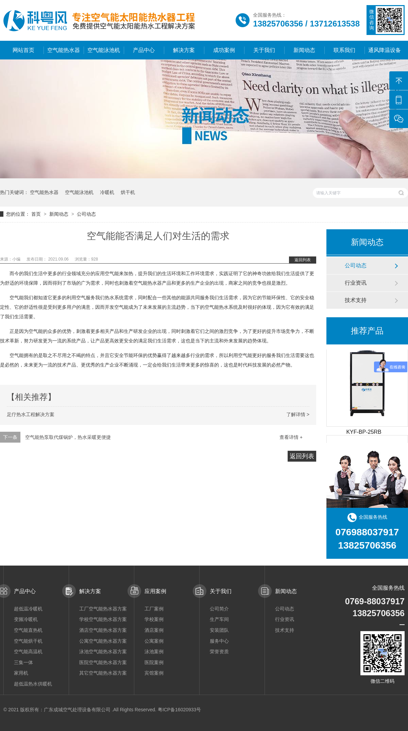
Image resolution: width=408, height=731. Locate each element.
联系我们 (344, 50)
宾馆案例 (154, 673)
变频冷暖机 (26, 619)
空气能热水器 (63, 50)
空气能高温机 (28, 651)
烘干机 (128, 192)
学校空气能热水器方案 (103, 619)
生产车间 (219, 619)
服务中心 (219, 641)
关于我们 (264, 50)
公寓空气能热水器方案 (103, 641)
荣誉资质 (219, 651)
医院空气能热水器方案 (103, 662)
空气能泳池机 (103, 50)
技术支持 (356, 300)
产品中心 (144, 50)
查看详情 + (291, 437)
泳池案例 (154, 651)
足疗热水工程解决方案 (30, 414)
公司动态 (86, 214)
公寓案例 (154, 641)
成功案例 (224, 50)
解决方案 (184, 50)
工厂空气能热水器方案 (103, 608)
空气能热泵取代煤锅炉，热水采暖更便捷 (68, 437)
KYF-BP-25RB (363, 433)
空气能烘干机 (28, 641)
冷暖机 (107, 192)
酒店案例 (154, 630)
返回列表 (302, 259)
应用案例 (155, 591)
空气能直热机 (28, 630)
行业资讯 (356, 283)
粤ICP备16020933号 (179, 709)
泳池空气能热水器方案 (103, 651)
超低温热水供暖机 (33, 684)
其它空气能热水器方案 (103, 673)
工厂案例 (154, 608)
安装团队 (219, 630)
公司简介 (219, 608)
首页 (36, 214)
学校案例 (154, 619)
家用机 (21, 673)
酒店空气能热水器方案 (103, 630)
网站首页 (23, 50)
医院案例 (154, 662)
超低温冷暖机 (28, 608)
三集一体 (23, 662)
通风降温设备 (384, 50)
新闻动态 (304, 50)
